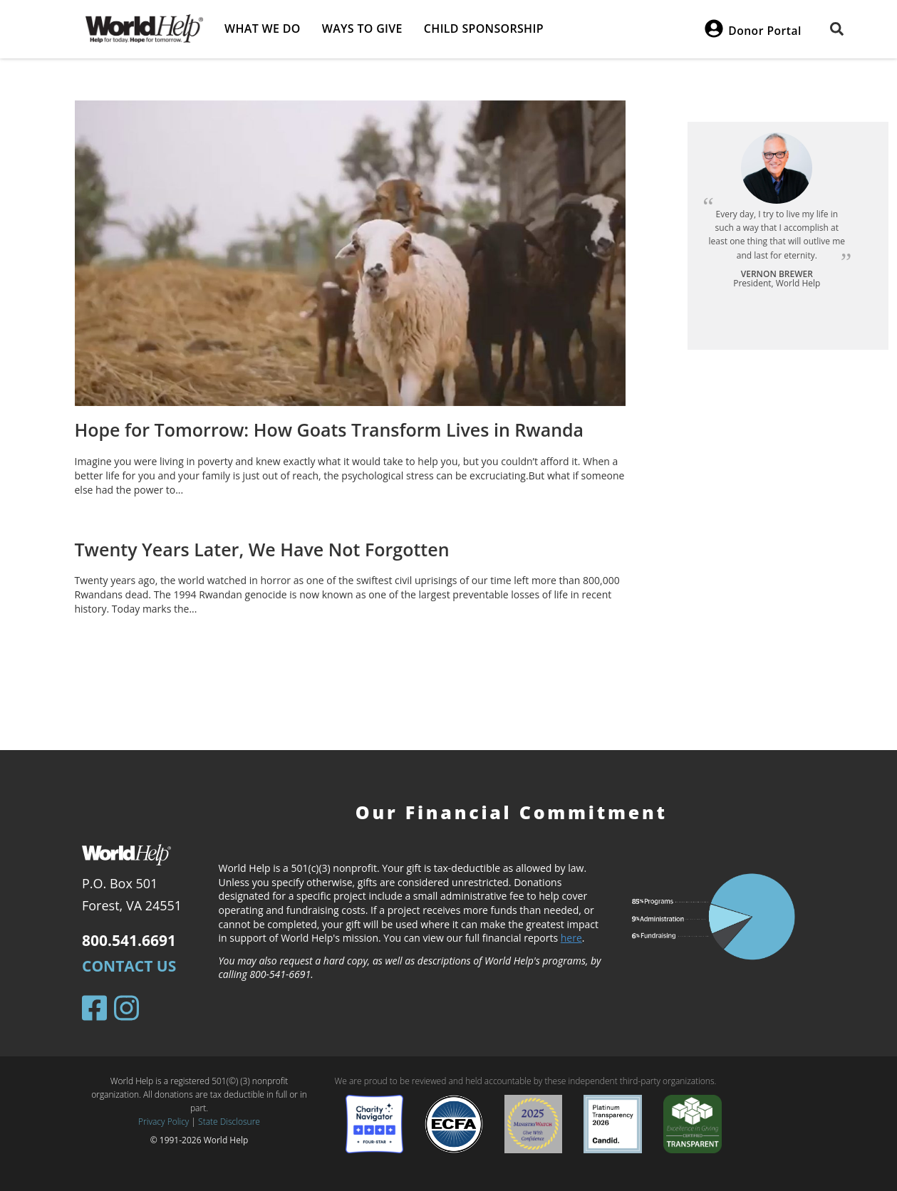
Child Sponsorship (484, 28)
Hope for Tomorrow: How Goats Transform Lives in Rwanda (329, 429)
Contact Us (129, 966)
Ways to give (362, 28)
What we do (262, 28)
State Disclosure (229, 1121)
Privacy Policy (163, 1121)
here (571, 938)
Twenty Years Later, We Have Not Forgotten (262, 549)
